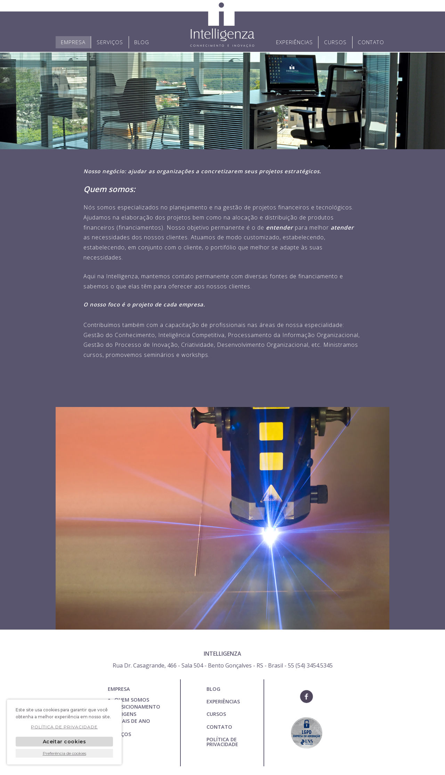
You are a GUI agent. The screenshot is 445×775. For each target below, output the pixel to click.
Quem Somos (131, 699)
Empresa (73, 42)
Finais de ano (132, 721)
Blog (141, 42)
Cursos (335, 42)
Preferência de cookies (64, 753)
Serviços (110, 42)
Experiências (294, 42)
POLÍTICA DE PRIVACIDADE (222, 742)
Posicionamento (137, 706)
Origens (125, 714)
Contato (371, 42)
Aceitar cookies (64, 741)
